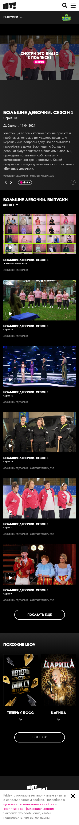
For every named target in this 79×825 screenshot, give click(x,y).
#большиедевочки (15, 176)
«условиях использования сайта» (28, 804)
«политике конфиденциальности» (29, 809)
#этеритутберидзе (42, 176)
